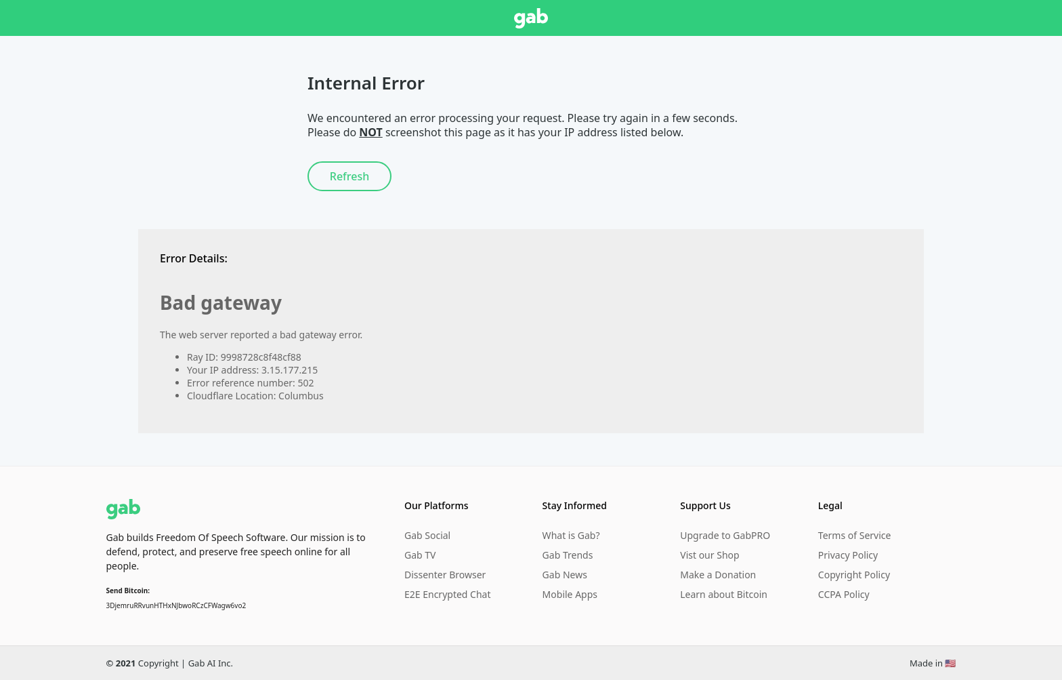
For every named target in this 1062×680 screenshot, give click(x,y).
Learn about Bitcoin (723, 594)
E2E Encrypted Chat (447, 594)
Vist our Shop (709, 554)
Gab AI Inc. (210, 663)
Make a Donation (718, 574)
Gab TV (420, 554)
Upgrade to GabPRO (725, 535)
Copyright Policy (854, 574)
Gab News (565, 574)
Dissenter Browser (445, 574)
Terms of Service (854, 535)
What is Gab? (571, 535)
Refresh (349, 176)
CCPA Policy (844, 594)
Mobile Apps (570, 594)
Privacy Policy (848, 554)
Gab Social (427, 535)
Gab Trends (568, 554)
